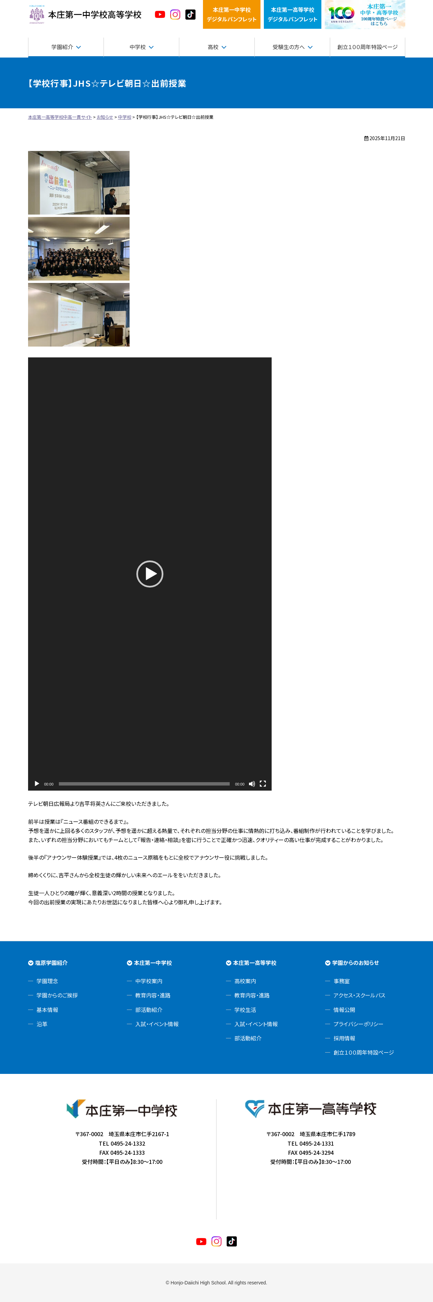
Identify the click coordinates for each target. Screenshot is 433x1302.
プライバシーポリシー (359, 1024)
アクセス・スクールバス (359, 995)
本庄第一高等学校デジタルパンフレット (293, 14)
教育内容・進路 (152, 995)
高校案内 (245, 981)
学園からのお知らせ (355, 962)
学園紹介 (62, 47)
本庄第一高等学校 (254, 962)
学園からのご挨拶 (57, 995)
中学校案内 (148, 981)
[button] (149, 574)
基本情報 (47, 1010)
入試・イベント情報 (157, 1024)
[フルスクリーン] (262, 783)
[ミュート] (252, 783)
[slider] (144, 784)
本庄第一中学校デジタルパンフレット (232, 14)
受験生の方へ (289, 47)
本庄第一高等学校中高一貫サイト (85, 14)
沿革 (42, 1024)
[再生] (36, 783)
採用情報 (344, 1038)
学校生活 (245, 1010)
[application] (150, 574)
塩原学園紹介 (51, 962)
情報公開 (344, 1010)
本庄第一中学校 (153, 962)
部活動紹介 (148, 1010)
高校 (213, 47)
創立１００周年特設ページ (367, 47)
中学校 (138, 47)
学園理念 (47, 981)
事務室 (342, 981)
